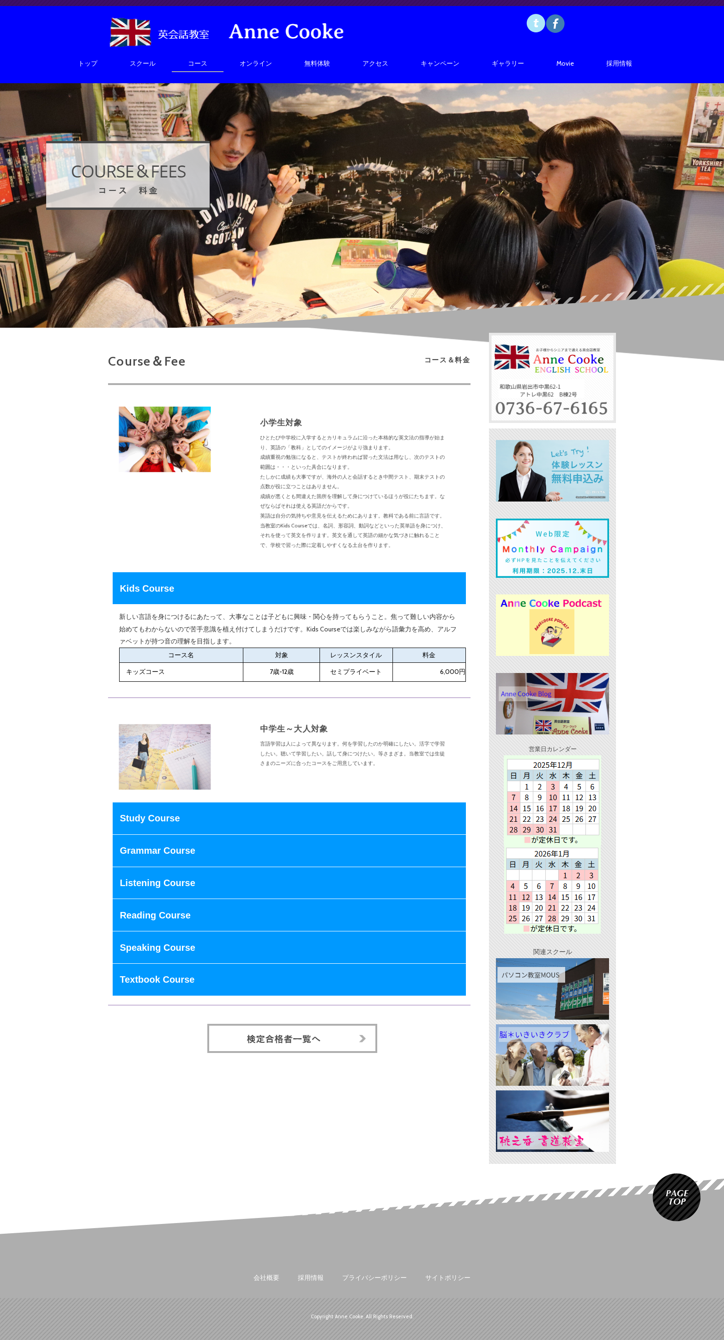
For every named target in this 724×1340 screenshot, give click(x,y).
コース (197, 63)
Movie (565, 63)
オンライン (256, 63)
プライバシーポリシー (374, 1277)
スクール (143, 63)
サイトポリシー (448, 1277)
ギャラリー (508, 63)
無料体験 (317, 63)
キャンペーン (440, 63)
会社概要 (266, 1277)
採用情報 (619, 63)
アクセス (375, 63)
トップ (87, 63)
